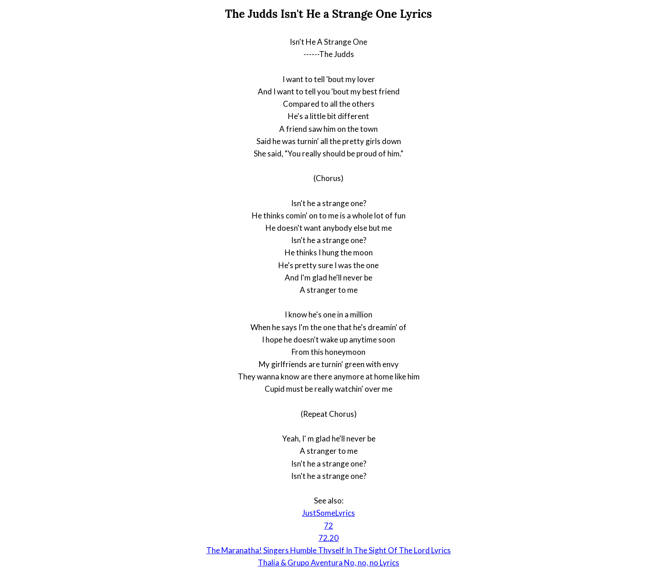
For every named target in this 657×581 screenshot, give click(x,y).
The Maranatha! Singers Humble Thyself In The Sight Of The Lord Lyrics (328, 550)
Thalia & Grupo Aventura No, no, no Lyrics (328, 562)
